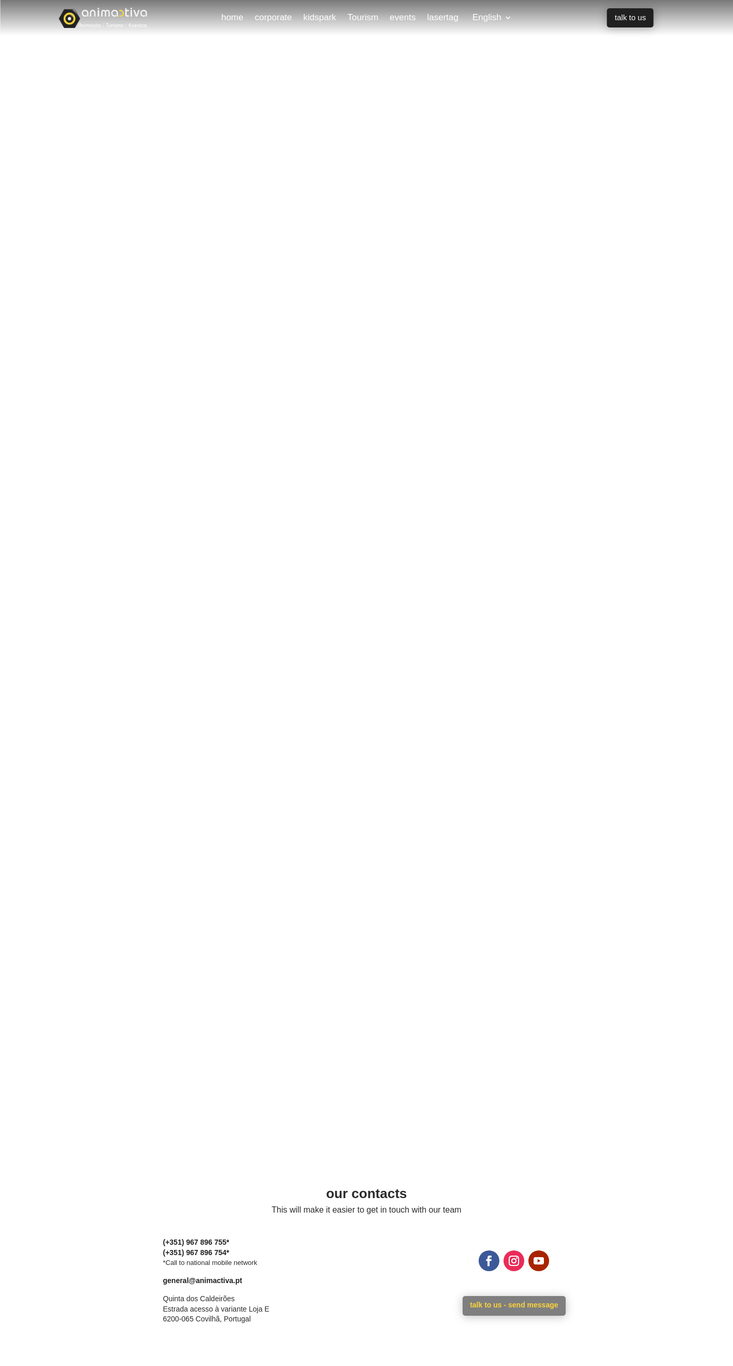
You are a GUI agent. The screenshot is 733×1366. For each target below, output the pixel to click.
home (232, 18)
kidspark (320, 18)
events (402, 18)
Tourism (363, 18)
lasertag (442, 18)
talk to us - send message (514, 1305)
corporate (273, 18)
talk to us (630, 17)
